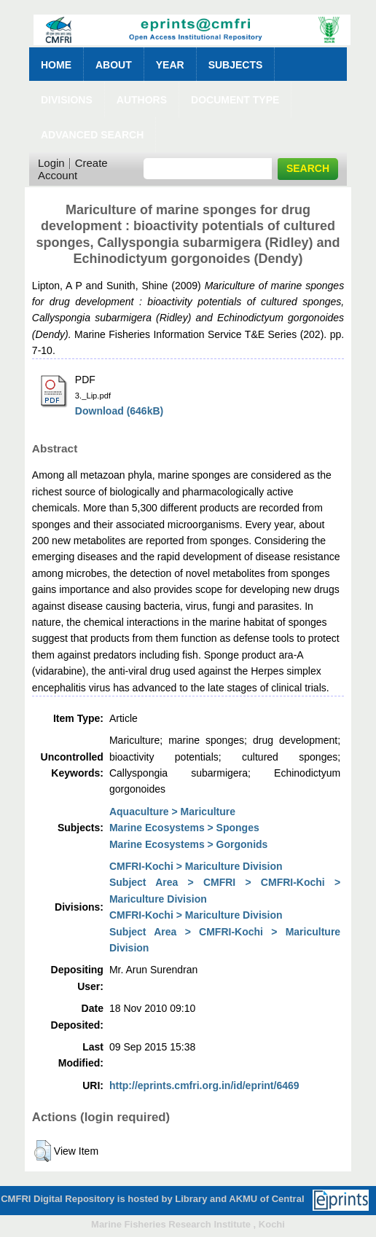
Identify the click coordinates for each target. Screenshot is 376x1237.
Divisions (67, 100)
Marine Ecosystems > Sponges (184, 827)
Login (51, 163)
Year (170, 65)
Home (56, 65)
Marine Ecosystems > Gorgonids (188, 844)
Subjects (235, 65)
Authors (142, 100)
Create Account (73, 169)
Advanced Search (92, 135)
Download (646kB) (119, 411)
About (113, 65)
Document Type (235, 100)
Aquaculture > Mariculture (172, 811)
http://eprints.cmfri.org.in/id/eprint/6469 (204, 1085)
